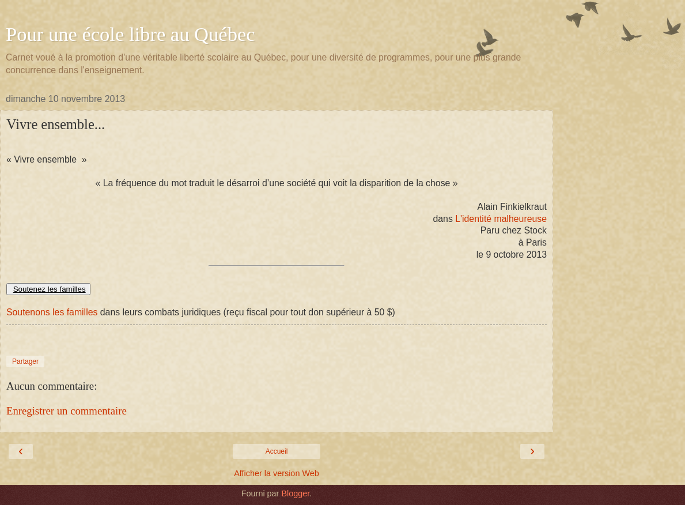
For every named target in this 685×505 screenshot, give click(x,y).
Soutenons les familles (51, 312)
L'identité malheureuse (501, 219)
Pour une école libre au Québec (130, 34)
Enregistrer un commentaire (66, 411)
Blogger (295, 493)
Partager (25, 361)
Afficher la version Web (276, 473)
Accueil (277, 451)
